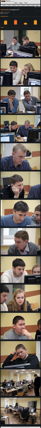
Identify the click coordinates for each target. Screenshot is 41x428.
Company (9, 5)
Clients (18, 5)
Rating (37, 5)
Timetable (4, 5)
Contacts (33, 5)
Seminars (14, 5)
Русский (39, 6)
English (35, 6)
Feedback (28, 5)
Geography (23, 5)
